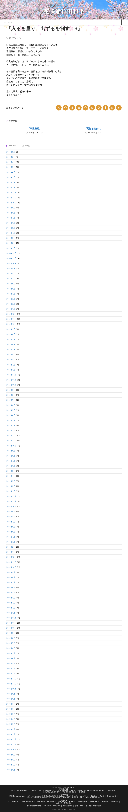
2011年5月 (10, 471)
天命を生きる (111, 796)
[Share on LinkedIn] (79, 107)
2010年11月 (11, 501)
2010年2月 (10, 547)
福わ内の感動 (82, 802)
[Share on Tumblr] (105, 107)
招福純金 (64, 800)
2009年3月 (10, 602)
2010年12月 (11, 496)
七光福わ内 (62, 802)
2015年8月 (10, 212)
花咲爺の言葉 (64, 789)
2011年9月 (10, 450)
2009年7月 (10, 582)
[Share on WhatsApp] (119, 107)
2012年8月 (10, 395)
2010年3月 (10, 541)
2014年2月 (10, 304)
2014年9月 (10, 268)
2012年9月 (10, 390)
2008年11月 (11, 623)
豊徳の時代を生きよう (93, 797)
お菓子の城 (79, 806)
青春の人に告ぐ (37, 790)
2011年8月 (10, 455)
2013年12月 (11, 314)
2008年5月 (10, 653)
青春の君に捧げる (50, 796)
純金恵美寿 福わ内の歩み (46, 802)
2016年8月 (10, 157)
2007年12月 (11, 678)
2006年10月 (11, 749)
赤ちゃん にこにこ (34, 796)
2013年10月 (11, 324)
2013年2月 (10, 364)
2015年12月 (11, 192)
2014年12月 (11, 253)
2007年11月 (11, 683)
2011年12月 (11, 435)
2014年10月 (11, 263)
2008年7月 (10, 643)
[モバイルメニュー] (9, 22)
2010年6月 (10, 526)
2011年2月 (10, 486)
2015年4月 (10, 233)
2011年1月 (10, 491)
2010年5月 (10, 531)
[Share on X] (59, 107)
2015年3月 (10, 238)
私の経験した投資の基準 (51, 792)
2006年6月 (10, 769)
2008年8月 (10, 638)
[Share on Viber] (85, 107)
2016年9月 (10, 152)
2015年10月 (11, 202)
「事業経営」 (34, 128)
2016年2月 (10, 182)
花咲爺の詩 (64, 795)
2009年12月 (11, 557)
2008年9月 (10, 633)
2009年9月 (10, 572)
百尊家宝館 (114, 802)
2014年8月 (10, 273)
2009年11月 (11, 562)
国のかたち (46, 797)
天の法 (102, 796)
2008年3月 (10, 663)
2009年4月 (10, 597)
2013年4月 (10, 354)
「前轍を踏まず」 (93, 128)
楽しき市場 (56, 797)
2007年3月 (10, 724)
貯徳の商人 (111, 790)
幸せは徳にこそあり (69, 792)
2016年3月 (10, 177)
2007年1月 (10, 734)
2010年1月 (10, 552)
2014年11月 (11, 258)
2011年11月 (11, 440)
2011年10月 (11, 445)
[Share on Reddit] (99, 107)
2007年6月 (10, 709)
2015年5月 (10, 228)
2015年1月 (10, 248)
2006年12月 (11, 739)
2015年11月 (11, 197)
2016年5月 (10, 167)
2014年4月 (10, 293)
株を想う (82, 792)
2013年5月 (10, 349)
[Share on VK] (92, 107)
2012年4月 (10, 415)
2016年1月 (10, 187)
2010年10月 (11, 506)
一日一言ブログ (69, 788)
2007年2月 (10, 729)
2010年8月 (10, 516)
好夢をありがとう (51, 790)
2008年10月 (11, 628)
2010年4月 (10, 536)
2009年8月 (10, 577)
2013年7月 (10, 339)
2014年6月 (10, 283)
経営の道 (66, 797)
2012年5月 (10, 410)
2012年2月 (10, 425)
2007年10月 (11, 688)
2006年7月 (10, 764)
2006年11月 (11, 744)
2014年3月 (10, 299)
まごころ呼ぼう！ (13, 802)
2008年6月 (10, 648)
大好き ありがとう (81, 796)
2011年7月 (10, 461)
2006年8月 (10, 759)
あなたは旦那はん (33, 797)
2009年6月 (10, 587)
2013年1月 (10, 369)
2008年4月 (10, 658)
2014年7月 (10, 278)
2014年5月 (10, 288)
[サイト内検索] (119, 22)
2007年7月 (10, 704)
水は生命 (94, 796)
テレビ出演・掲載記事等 (52, 806)
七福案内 (72, 802)
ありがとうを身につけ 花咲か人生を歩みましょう (88, 790)
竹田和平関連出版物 (34, 806)
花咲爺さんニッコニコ (17, 796)
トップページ (56, 788)
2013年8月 (10, 334)
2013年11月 (11, 319)
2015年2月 (10, 243)
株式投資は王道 (77, 797)
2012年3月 (10, 420)
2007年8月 (10, 698)
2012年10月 (11, 385)
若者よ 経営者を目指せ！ (20, 790)
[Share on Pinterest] (72, 107)
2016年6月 (10, 162)
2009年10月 (11, 567)
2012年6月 (10, 405)
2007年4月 (10, 719)
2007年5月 (10, 714)
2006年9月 (10, 754)
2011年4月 (10, 476)
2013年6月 (10, 344)
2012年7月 (10, 400)
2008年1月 (10, 673)
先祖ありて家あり (65, 796)
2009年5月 (10, 592)
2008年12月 (11, 617)
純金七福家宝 (94, 802)
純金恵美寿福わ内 (28, 802)
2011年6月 (10, 466)
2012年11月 (11, 380)
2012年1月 (10, 430)
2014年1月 (10, 309)
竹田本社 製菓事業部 (93, 806)
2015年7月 (10, 217)
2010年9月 (10, 511)
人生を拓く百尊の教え (64, 803)
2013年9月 (10, 329)
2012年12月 (11, 374)
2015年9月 (10, 207)
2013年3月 (10, 359)
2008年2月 (10, 668)
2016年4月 (10, 172)
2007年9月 (10, 693)
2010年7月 (10, 521)
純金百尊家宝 (67, 806)
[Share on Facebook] (65, 107)
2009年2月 (10, 607)
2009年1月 (10, 612)
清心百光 (105, 802)
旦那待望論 (64, 790)
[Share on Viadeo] (112, 107)
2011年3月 (10, 481)
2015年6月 (10, 223)
